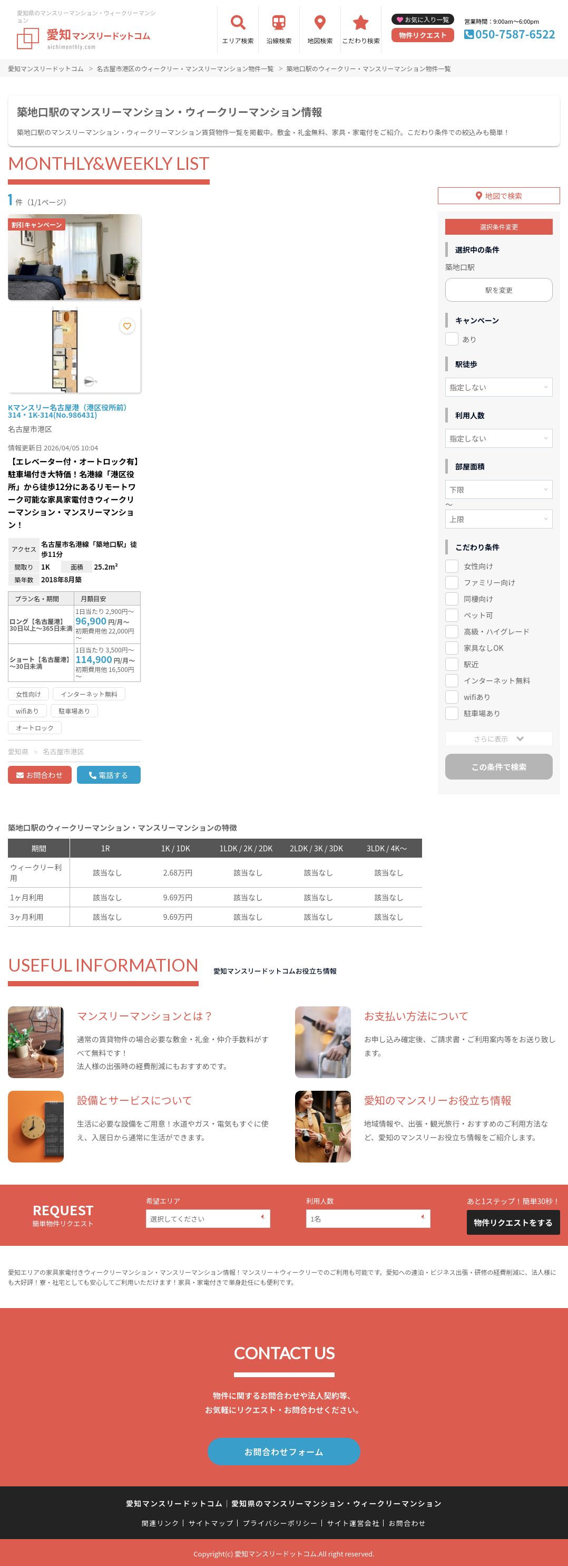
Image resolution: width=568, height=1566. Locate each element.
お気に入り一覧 (427, 19)
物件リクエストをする (513, 1222)
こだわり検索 (361, 40)
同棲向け (478, 596)
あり (469, 336)
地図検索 (320, 40)
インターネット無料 (497, 677)
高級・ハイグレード (497, 628)
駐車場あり (482, 710)
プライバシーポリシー (280, 1520)
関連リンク (161, 1520)
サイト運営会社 (353, 1520)
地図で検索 (503, 193)
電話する (113, 775)
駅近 (471, 661)
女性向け (478, 564)
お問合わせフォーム (284, 1450)
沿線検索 (279, 40)
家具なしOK (483, 645)
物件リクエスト (423, 35)
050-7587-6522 (515, 34)
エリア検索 (238, 40)
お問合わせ (44, 775)
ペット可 (478, 613)
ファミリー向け (489, 580)
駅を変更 (499, 287)
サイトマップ (211, 1520)
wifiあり (477, 694)
